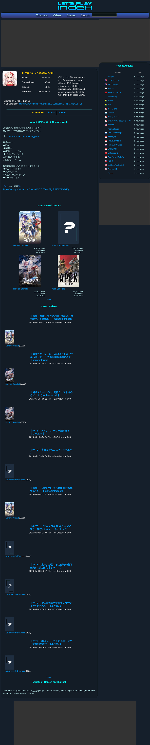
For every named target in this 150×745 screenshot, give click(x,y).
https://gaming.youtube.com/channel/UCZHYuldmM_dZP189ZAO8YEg (36, 189)
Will (109, 105)
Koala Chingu (113, 129)
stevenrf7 (111, 125)
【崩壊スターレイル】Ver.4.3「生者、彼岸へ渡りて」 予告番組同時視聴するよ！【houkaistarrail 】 (51, 357)
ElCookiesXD (113, 153)
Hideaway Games (115, 145)
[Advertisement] (62, 43)
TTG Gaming (113, 84)
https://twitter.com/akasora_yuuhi (24, 136)
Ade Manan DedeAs (116, 157)
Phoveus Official (114, 141)
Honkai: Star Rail (13, 384)
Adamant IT (112, 169)
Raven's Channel (114, 92)
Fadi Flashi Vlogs (115, 133)
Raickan (111, 113)
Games (62, 112)
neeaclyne (112, 137)
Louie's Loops (113, 80)
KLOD (110, 161)
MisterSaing (112, 97)
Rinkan (111, 88)
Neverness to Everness (15, 480)
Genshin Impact (12, 346)
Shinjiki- (111, 76)
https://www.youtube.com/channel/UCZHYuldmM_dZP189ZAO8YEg (50, 104)
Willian (110, 100)
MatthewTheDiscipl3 (116, 165)
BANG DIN (112, 149)
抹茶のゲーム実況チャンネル (120, 121)
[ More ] (49, 299)
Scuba (110, 173)
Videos (51, 112)
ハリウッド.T (113, 117)
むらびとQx (113, 109)
